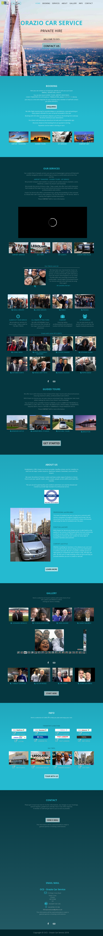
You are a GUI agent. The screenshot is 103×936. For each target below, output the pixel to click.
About (64, 3)
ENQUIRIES (51, 107)
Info (81, 3)
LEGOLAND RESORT (40, 768)
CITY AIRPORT (62, 734)
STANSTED (40, 734)
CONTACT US (51, 46)
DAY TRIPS (84, 768)
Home (37, 3)
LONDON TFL (40, 741)
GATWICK (84, 734)
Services (56, 3)
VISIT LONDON (62, 741)
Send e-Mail (52, 820)
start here (51, 693)
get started (51, 443)
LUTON (18, 741)
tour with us (51, 776)
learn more (51, 569)
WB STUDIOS (18, 768)
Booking (46, 3)
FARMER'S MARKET (62, 768)
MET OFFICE (84, 741)
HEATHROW (19, 734)
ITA (13, 3)
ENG (18, 3)
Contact (89, 3)
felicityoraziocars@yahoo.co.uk (52, 909)
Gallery (73, 3)
